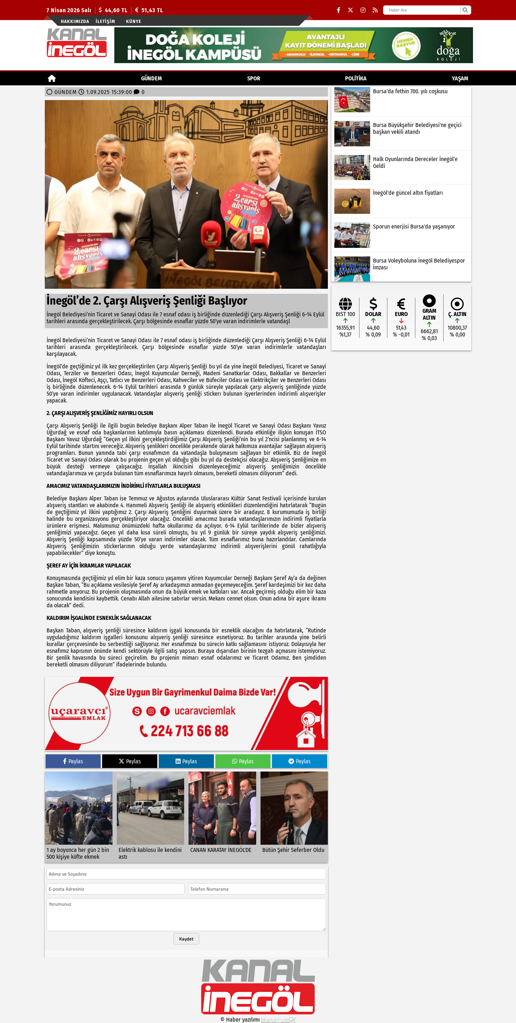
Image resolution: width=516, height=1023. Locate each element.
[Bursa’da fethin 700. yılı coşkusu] (401, 99)
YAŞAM (460, 78)
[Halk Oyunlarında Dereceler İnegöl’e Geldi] (401, 167)
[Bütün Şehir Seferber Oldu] (294, 817)
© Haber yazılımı (258, 1019)
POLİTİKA (356, 78)
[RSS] (375, 10)
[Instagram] (363, 10)
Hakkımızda (75, 21)
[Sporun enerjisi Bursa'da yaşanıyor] (401, 235)
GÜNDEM (151, 78)
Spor (253, 78)
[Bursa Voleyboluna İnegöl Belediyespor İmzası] (401, 269)
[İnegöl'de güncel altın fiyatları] (401, 201)
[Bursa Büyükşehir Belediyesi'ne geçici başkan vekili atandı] (401, 133)
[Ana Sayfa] (52, 78)
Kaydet (186, 938)
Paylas (73, 761)
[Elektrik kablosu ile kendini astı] (151, 817)
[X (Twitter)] (350, 10)
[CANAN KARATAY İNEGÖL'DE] (222, 817)
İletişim (105, 21)
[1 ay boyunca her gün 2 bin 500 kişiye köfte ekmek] (79, 817)
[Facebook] (338, 10)
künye (133, 21)
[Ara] (465, 10)
